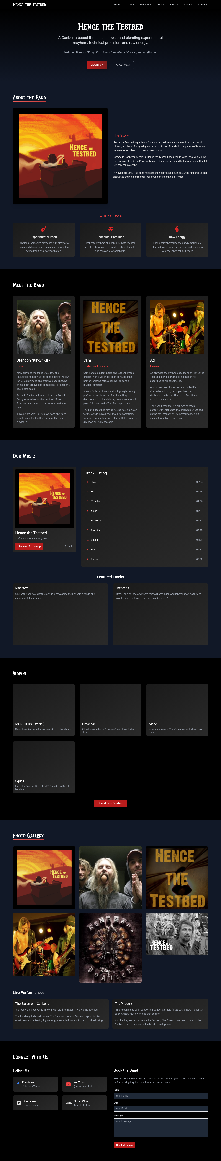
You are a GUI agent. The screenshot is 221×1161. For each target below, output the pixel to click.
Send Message (124, 1145)
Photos (188, 4)
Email (116, 1103)
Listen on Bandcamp (29, 546)
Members (145, 4)
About (130, 4)
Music (160, 4)
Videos (174, 4)
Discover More (122, 65)
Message (118, 1115)
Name (116, 1090)
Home (117, 4)
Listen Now (97, 64)
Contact (202, 4)
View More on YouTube (110, 803)
